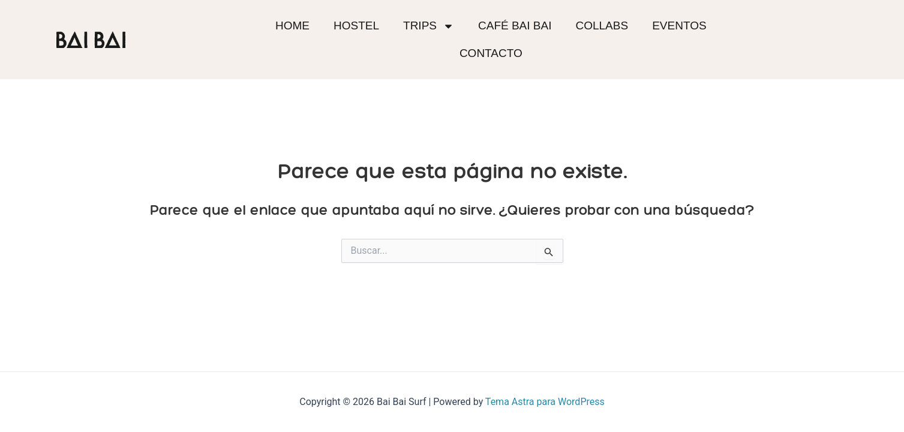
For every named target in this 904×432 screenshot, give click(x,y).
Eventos (679, 25)
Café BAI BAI (514, 25)
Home (292, 25)
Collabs (601, 25)
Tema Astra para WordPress (545, 401)
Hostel (356, 25)
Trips (428, 26)
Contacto (490, 53)
